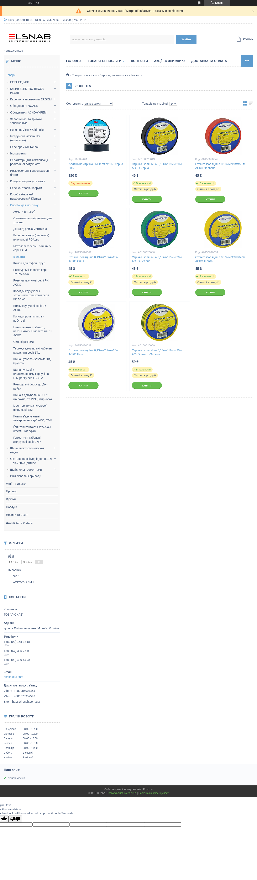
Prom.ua (148, 789)
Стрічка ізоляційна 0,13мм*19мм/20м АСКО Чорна (157, 166)
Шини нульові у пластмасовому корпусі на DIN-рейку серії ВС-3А (31, 373)
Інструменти (18, 153)
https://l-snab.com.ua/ (26, 701)
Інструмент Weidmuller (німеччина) (25, 138)
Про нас (11, 491)
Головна (74, 60)
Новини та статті (17, 514)
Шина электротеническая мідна (27, 450)
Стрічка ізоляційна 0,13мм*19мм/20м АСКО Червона (220, 166)
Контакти (139, 60)
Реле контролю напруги (26, 188)
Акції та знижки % (169, 60)
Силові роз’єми (23, 341)
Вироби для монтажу (24, 205)
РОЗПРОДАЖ (19, 82)
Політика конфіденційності (153, 793)
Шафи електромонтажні (26, 469)
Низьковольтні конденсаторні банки (29, 172)
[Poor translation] (15, 819)
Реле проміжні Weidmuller (27, 129)
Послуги (11, 507)
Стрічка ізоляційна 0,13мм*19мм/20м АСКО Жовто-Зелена (157, 352)
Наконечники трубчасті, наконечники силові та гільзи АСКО (32, 331)
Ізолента (19, 256)
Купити (83, 193)
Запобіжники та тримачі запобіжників (26, 121)
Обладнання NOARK (24, 105)
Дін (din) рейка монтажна (30, 229)
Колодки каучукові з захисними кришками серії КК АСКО (31, 295)
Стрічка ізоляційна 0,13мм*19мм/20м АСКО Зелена (157, 259)
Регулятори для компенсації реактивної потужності (29, 162)
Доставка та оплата (209, 60)
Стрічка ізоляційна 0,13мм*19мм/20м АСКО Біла (93, 352)
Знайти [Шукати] (186, 39)
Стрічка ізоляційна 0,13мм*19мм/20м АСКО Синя (93, 259)
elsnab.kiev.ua (16, 778)
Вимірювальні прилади (25, 476)
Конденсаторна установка (27, 181)
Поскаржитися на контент (121, 793)
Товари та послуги (104, 60)
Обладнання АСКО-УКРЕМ (28, 112)
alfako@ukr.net (13, 677)
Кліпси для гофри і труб (29, 263)
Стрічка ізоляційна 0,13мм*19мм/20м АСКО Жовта (220, 259)
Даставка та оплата (19, 522)
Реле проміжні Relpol (24, 147)
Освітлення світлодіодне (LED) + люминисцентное (31, 461)
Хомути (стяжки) (24, 211)
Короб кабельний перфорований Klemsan (26, 196)
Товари (11, 75)
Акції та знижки (16, 483)
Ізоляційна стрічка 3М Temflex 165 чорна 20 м (95, 166)
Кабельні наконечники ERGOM (31, 99)
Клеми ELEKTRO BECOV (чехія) (27, 91)
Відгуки (11, 499)
